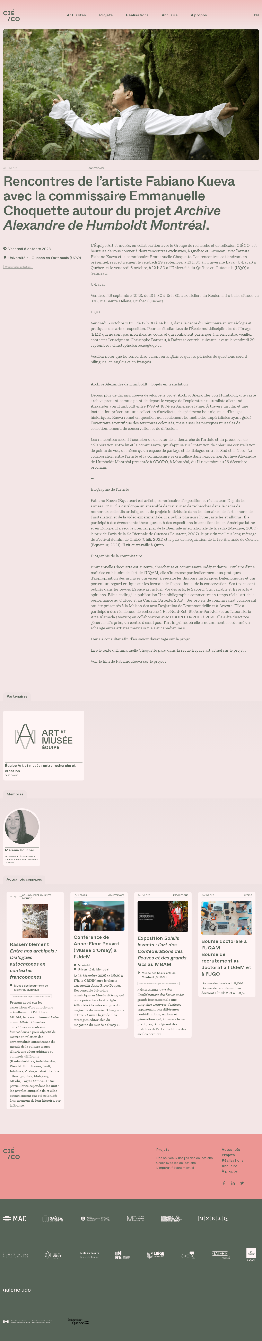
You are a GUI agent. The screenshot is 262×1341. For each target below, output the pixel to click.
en (256, 15)
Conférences (96, 168)
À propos (199, 15)
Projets (106, 15)
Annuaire (170, 15)
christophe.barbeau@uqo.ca (136, 345)
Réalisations (137, 15)
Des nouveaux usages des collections (31, 996)
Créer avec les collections (18, 266)
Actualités (76, 15)
